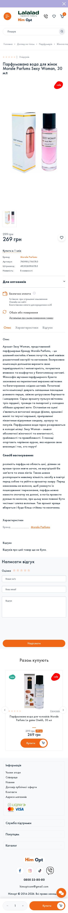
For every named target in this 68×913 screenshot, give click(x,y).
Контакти (11, 792)
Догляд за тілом (25, 44)
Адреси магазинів (16, 797)
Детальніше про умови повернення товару (31, 318)
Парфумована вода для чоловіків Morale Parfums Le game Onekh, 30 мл (34, 718)
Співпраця (11, 777)
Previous (5, 710)
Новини (10, 782)
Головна (8, 44)
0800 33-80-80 (34, 879)
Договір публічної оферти (21, 787)
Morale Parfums (28, 257)
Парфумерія (45, 44)
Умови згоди (13, 772)
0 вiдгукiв (55, 711)
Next (63, 710)
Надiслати (34, 643)
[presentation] (32, 629)
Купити (30, 743)
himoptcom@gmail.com (34, 886)
